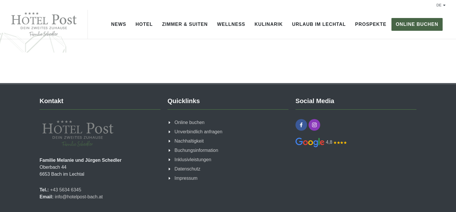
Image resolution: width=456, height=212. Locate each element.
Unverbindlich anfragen (198, 131)
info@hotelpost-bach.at (78, 196)
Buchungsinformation (196, 150)
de (441, 5)
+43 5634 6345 (65, 189)
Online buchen (189, 122)
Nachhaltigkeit (189, 141)
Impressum (185, 178)
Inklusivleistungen (192, 159)
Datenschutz (187, 168)
